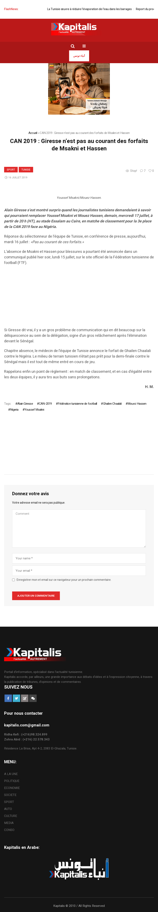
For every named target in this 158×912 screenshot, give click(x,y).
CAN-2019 (45, 403)
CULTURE (10, 816)
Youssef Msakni (34, 409)
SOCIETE (10, 795)
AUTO (8, 809)
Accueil (32, 133)
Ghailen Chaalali (112, 403)
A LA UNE (11, 774)
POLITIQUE (11, 781)
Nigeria (14, 409)
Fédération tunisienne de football (77, 403)
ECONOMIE (12, 788)
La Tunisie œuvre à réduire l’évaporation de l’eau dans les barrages (95, 9)
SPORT (11, 170)
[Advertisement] (79, 298)
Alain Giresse (25, 403)
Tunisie (25, 170)
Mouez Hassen (137, 403)
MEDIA (9, 823)
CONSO (9, 830)
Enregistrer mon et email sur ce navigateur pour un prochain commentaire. (64, 580)
